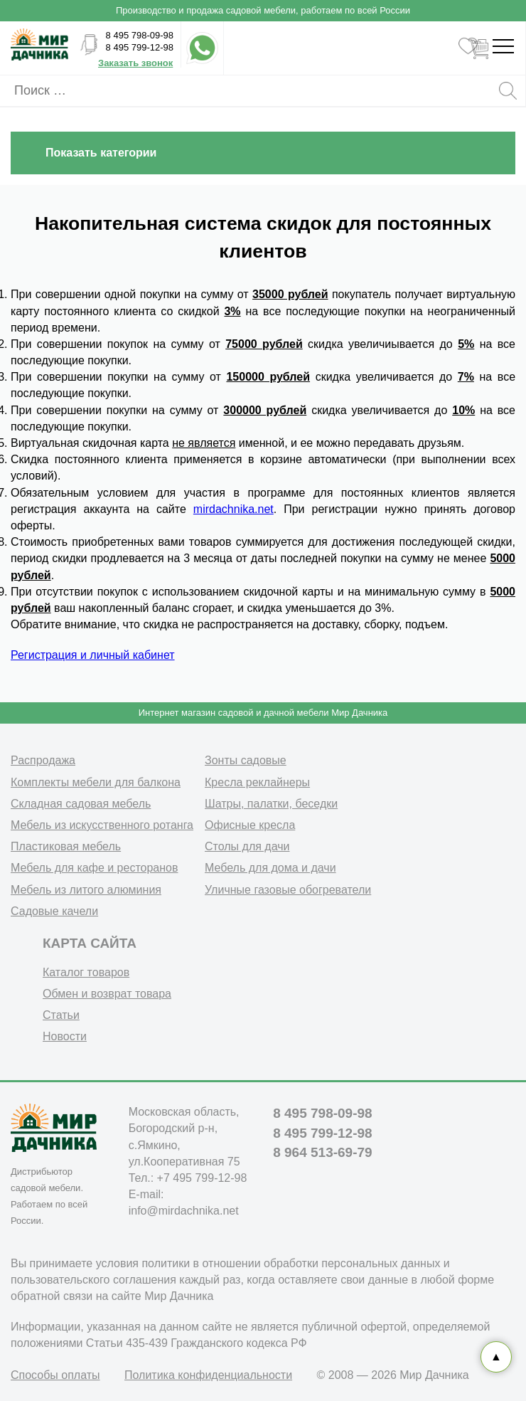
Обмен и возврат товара (107, 994)
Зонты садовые (245, 760)
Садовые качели (54, 911)
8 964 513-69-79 (322, 1152)
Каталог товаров (86, 972)
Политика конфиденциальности (208, 1375)
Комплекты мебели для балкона (96, 782)
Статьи (61, 1015)
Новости (65, 1036)
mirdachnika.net (233, 509)
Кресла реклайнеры (257, 782)
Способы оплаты (55, 1375)
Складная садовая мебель (81, 804)
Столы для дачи (247, 846)
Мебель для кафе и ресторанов (94, 868)
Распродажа (43, 760)
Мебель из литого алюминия (86, 890)
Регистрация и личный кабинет (93, 655)
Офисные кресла (250, 825)
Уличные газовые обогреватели (288, 890)
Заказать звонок (135, 63)
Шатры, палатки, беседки (271, 804)
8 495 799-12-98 (139, 47)
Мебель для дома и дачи (270, 868)
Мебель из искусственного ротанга (102, 825)
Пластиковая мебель (66, 846)
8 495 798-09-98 (139, 35)
